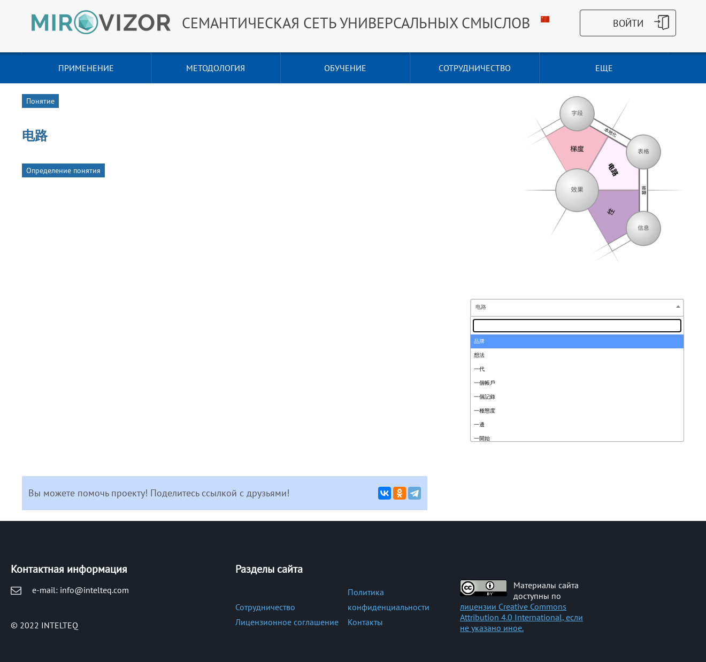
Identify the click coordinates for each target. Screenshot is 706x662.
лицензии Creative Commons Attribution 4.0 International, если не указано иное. (521, 617)
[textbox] (577, 325)
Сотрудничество (265, 607)
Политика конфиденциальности (388, 599)
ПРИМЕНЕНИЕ (86, 68)
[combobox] (577, 308)
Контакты (365, 622)
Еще (604, 68)
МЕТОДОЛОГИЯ (215, 68)
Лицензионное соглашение (287, 622)
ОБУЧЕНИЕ (345, 68)
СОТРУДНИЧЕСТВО (475, 68)
